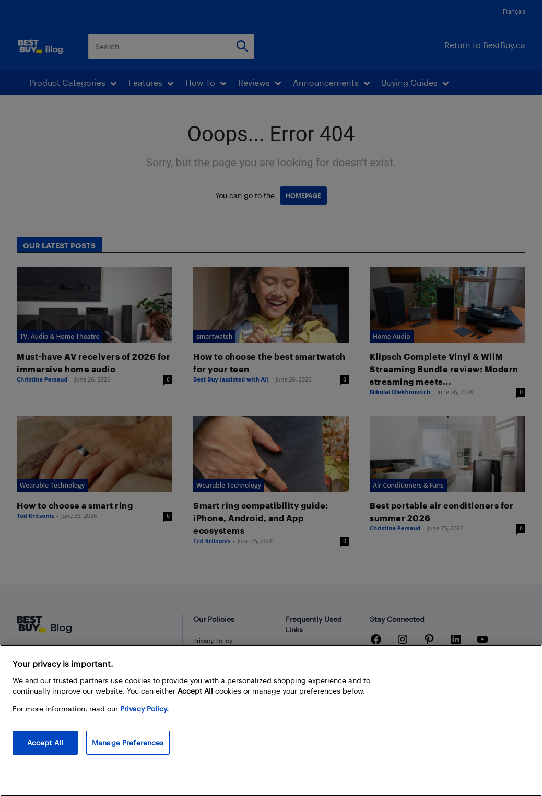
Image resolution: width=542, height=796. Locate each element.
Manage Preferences (128, 751)
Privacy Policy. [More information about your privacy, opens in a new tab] (144, 717)
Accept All (45, 751)
